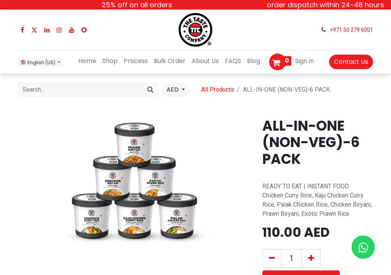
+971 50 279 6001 (351, 30)
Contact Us (351, 61)
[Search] (150, 89)
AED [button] (173, 89)
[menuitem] (87, 61)
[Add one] (311, 258)
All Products (217, 89)
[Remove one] (271, 258)
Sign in (304, 61)
